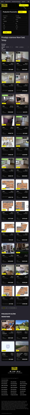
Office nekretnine (4, 385)
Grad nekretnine (4, 381)
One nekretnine (13, 392)
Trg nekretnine (22, 390)
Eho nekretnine (4, 387)
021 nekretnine (23, 381)
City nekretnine (13, 381)
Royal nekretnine (14, 383)
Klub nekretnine (23, 385)
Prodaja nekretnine (14, 394)
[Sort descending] (12, 47)
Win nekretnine (23, 387)
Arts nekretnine (4, 392)
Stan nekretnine (4, 389)
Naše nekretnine (7, 1)
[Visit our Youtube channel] (14, 371)
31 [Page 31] (10, 307)
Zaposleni (23, 1)
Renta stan (22, 392)
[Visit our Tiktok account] (19, 371)
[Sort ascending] (10, 47)
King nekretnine (14, 390)
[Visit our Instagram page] (12, 371)
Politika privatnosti (11, 372)
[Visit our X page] (16, 371)
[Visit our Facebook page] (10, 371)
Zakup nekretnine (4, 394)
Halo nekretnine (14, 385)
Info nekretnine (4, 383)
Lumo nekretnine (23, 394)
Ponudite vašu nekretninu (16, 1)
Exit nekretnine (13, 389)
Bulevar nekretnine (23, 383)
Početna (2, 1)
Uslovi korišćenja (19, 372)
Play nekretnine (23, 389)
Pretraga (7, 32)
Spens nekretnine (14, 387)
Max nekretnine (4, 390)
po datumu (21, 46)
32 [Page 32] (12, 307)
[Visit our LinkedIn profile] (17, 371)
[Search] (27, 5)
